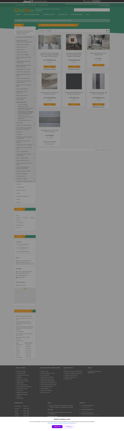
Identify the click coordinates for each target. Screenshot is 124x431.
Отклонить (69, 426)
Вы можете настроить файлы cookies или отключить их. (61, 423)
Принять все (57, 426)
